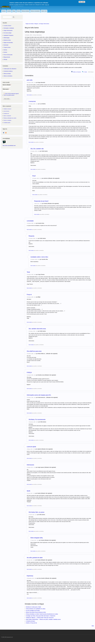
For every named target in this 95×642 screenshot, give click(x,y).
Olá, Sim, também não (37, 148)
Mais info (47, 4)
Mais (93, 625)
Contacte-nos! (6, 113)
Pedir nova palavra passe (9, 95)
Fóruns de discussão (8, 54)
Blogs (14, 11)
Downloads (6, 45)
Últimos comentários (35, 11)
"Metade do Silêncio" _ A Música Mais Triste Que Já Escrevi (40, 617)
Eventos (9, 11)
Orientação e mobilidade (9, 28)
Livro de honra (6, 111)
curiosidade (30, 221)
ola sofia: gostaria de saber (35, 557)
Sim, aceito (81, 1)
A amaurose (32, 101)
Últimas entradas (25, 11)
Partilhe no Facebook (76, 71)
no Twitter (84, 71)
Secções (5, 22)
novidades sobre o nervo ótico (39, 257)
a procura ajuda (31, 446)
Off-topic (5, 59)
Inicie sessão (29, 94)
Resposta (31, 236)
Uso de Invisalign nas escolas (33, 610)
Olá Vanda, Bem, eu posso (36, 512)
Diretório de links (7, 40)
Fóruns (18, 11)
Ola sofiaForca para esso (34, 351)
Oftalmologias (6, 37)
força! (34, 176)
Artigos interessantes (8, 30)
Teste (28, 272)
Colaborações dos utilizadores (10, 68)
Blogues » (37, 23)
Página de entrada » (30, 23)
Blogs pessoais (7, 57)
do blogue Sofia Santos (44, 23)
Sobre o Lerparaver (7, 115)
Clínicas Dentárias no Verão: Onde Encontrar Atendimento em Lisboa (42, 614)
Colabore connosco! (7, 108)
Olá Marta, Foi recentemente (37, 419)
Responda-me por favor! (41, 201)
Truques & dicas (7, 47)
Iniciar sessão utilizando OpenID (12, 93)
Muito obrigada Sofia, (37, 538)
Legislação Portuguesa (8, 35)
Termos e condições (7, 120)
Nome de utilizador (7, 84)
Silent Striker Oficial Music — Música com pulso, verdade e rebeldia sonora (43, 619)
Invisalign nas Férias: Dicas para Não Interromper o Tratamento (40, 615)
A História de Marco (30, 621)
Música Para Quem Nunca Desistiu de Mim (36, 612)
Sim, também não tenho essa (37, 328)
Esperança (30, 576)
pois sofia (29, 80)
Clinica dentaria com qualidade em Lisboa (35, 608)
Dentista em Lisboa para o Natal (33, 607)
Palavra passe (6, 89)
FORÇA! (29, 372)
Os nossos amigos (7, 32)
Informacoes (30, 465)
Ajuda (28, 491)
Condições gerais (7, 122)
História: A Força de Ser (31, 623)
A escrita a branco (7, 25)
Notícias (3, 11)
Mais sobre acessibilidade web (9, 145)
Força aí (29, 294)
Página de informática (8, 42)
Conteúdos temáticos (8, 71)
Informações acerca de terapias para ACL (39, 395)
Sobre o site (44, 11)
